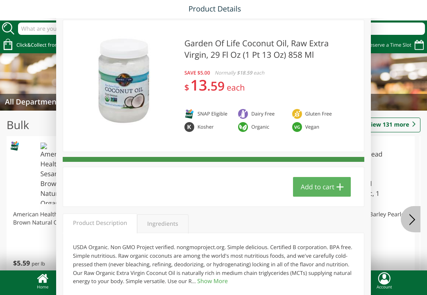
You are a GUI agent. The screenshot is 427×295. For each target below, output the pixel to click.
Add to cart (317, 186)
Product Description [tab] (100, 223)
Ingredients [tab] (162, 224)
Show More (212, 281)
